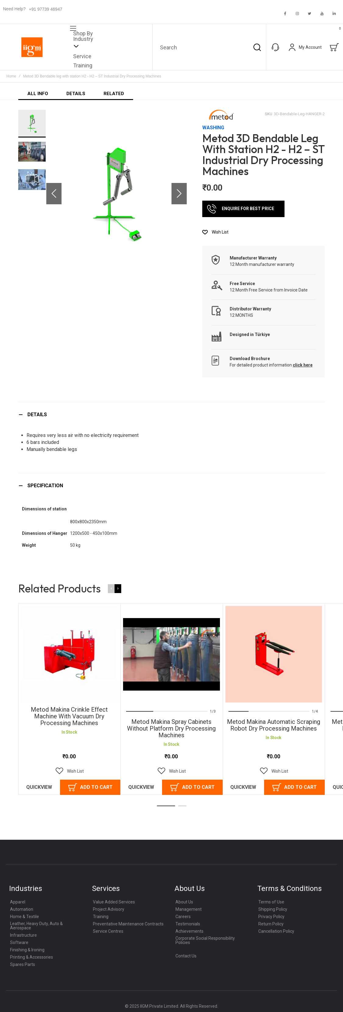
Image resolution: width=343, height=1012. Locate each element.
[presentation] (118, 588)
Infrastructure (23, 935)
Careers (183, 916)
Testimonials (187, 923)
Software (19, 942)
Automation (21, 909)
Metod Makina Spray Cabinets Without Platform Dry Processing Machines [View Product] (171, 654)
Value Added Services (114, 901)
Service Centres (108, 931)
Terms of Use (271, 901)
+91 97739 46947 (45, 9)
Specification (45, 485)
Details (37, 414)
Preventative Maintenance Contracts (128, 923)
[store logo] (32, 47)
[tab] (171, 414)
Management (188, 909)
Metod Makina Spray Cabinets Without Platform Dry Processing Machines (171, 728)
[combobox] (209, 47)
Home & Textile (24, 916)
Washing (213, 128)
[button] (54, 193)
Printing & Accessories (31, 957)
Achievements (189, 931)
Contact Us (185, 955)
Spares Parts (22, 964)
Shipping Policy (272, 909)
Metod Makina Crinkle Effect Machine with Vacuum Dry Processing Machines (69, 716)
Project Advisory (108, 909)
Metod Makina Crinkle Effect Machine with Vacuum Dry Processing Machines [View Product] (69, 654)
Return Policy (271, 923)
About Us (184, 901)
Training (100, 916)
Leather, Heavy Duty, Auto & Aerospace (36, 925)
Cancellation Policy (276, 931)
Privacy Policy (271, 916)
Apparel (17, 901)
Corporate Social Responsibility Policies (205, 940)
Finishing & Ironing (27, 949)
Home (11, 76)
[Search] (257, 47)
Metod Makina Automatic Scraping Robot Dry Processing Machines (273, 725)
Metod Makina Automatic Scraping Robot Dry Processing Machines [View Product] (273, 654)
